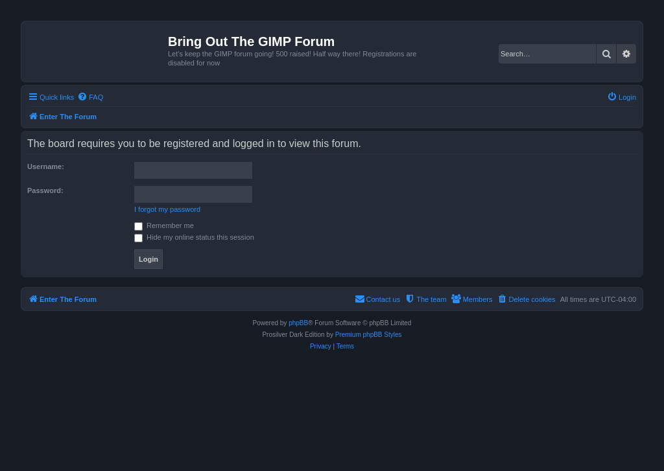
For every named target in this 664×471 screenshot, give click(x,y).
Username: (45, 166)
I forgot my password (167, 209)
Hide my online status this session (194, 237)
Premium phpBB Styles (368, 334)
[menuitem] (90, 97)
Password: (45, 190)
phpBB (298, 323)
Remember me (164, 225)
